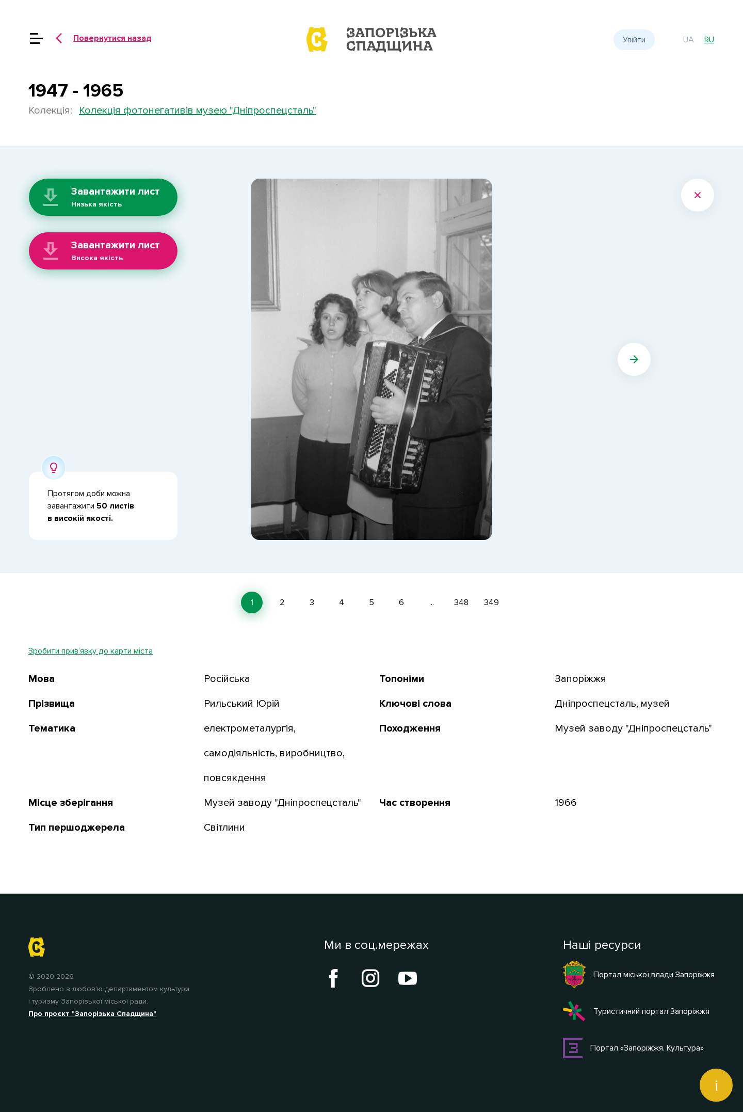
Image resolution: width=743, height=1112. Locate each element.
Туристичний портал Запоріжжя (636, 1011)
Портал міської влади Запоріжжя (639, 975)
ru (709, 40)
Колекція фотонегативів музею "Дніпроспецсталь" (197, 110)
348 (461, 602)
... (431, 602)
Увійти (634, 40)
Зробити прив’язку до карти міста (90, 651)
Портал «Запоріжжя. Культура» (633, 1048)
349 (491, 602)
